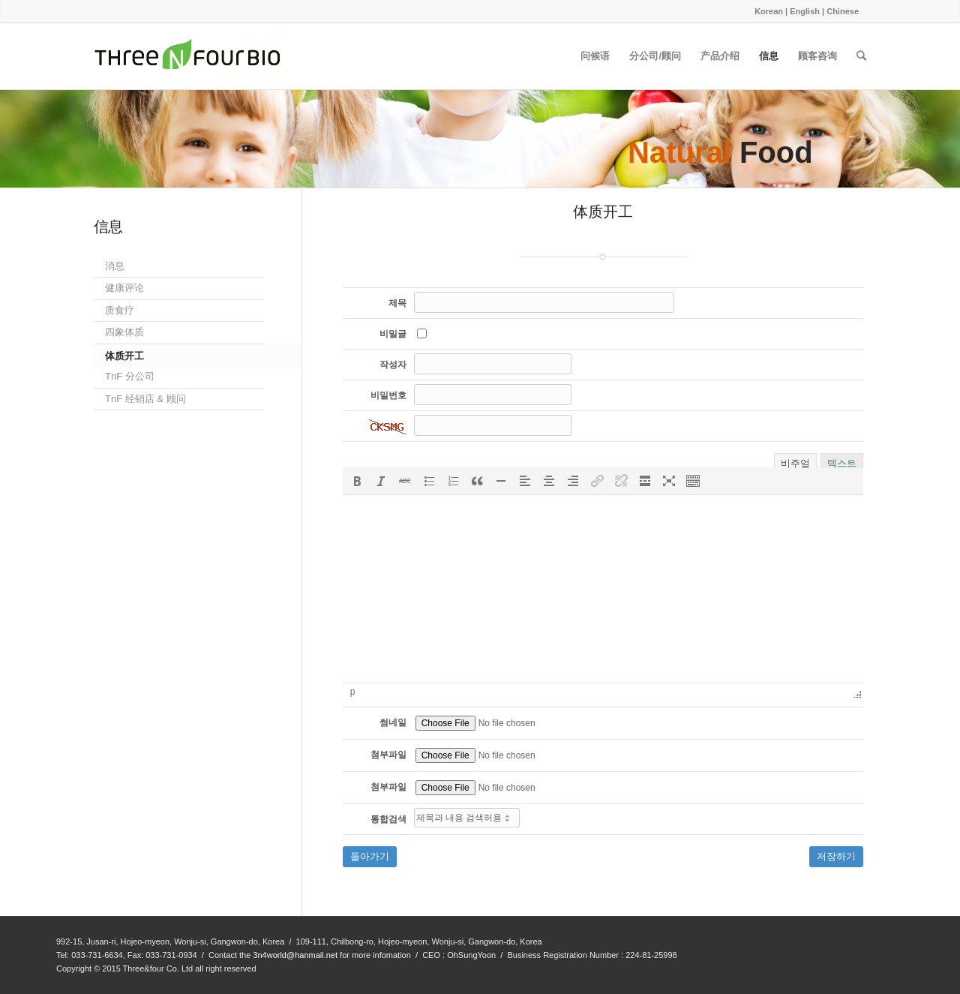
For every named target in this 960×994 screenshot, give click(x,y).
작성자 (393, 364)
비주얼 (795, 462)
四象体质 (124, 332)
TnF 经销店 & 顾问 (145, 398)
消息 (114, 266)
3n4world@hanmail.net (295, 954)
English (805, 11)
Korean (768, 11)
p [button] (353, 691)
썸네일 (393, 722)
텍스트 (841, 461)
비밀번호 (388, 395)
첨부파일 (388, 754)
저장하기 (836, 856)
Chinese (842, 11)
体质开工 (124, 356)
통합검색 (388, 819)
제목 (397, 303)
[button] (357, 481)
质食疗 (119, 310)
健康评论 (124, 287)
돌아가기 (369, 856)
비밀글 (393, 334)
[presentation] (357, 481)
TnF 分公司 (129, 376)
